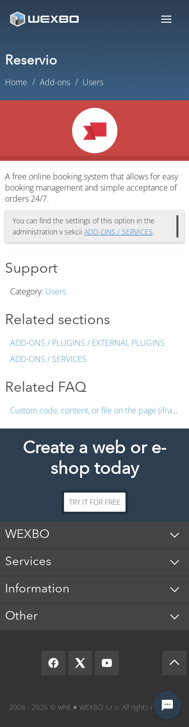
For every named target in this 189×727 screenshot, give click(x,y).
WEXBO (27, 535)
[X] (80, 663)
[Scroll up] (174, 663)
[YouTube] (107, 663)
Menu (166, 19)
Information (37, 589)
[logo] (45, 19)
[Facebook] (53, 663)
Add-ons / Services (48, 359)
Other (21, 617)
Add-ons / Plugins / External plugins (87, 342)
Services (28, 562)
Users (55, 291)
